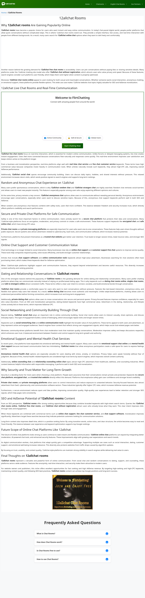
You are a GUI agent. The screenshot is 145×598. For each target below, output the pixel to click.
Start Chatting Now (72, 146)
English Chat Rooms (120, 4)
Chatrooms (102, 4)
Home (89, 4)
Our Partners (138, 4)
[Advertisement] (72, 53)
